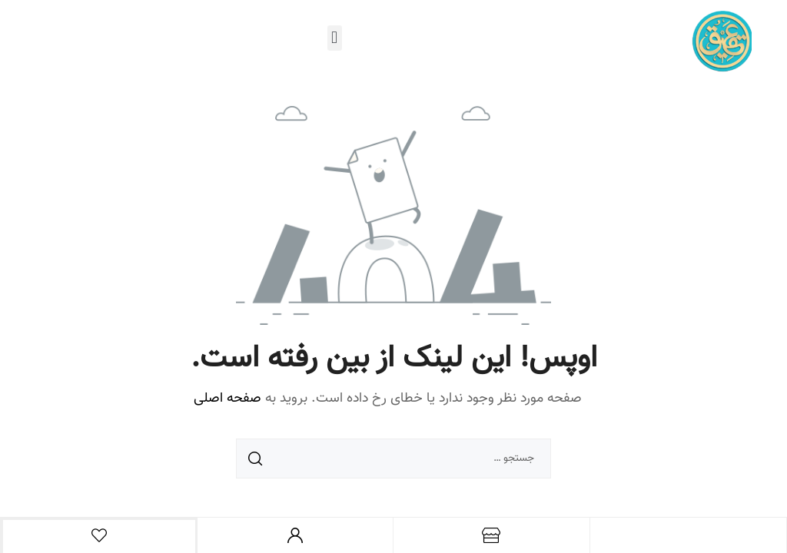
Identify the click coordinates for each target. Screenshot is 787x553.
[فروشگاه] (491, 535)
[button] (334, 38)
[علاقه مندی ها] (99, 535)
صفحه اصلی (227, 398)
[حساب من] (295, 535)
